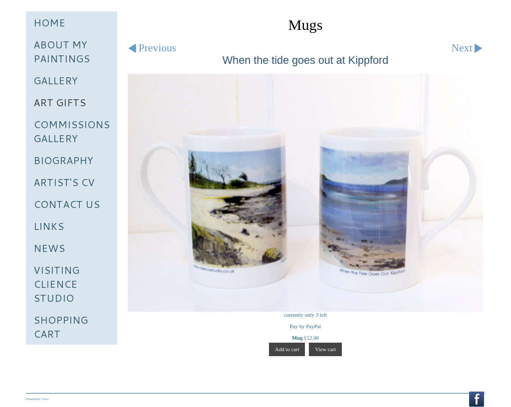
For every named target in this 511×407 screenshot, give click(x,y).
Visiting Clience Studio (56, 284)
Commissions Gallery (71, 131)
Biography (63, 160)
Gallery (55, 80)
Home (49, 22)
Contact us (66, 204)
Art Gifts (59, 102)
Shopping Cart (60, 327)
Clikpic (45, 399)
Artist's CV (64, 182)
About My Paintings (61, 51)
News (49, 248)
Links (48, 226)
